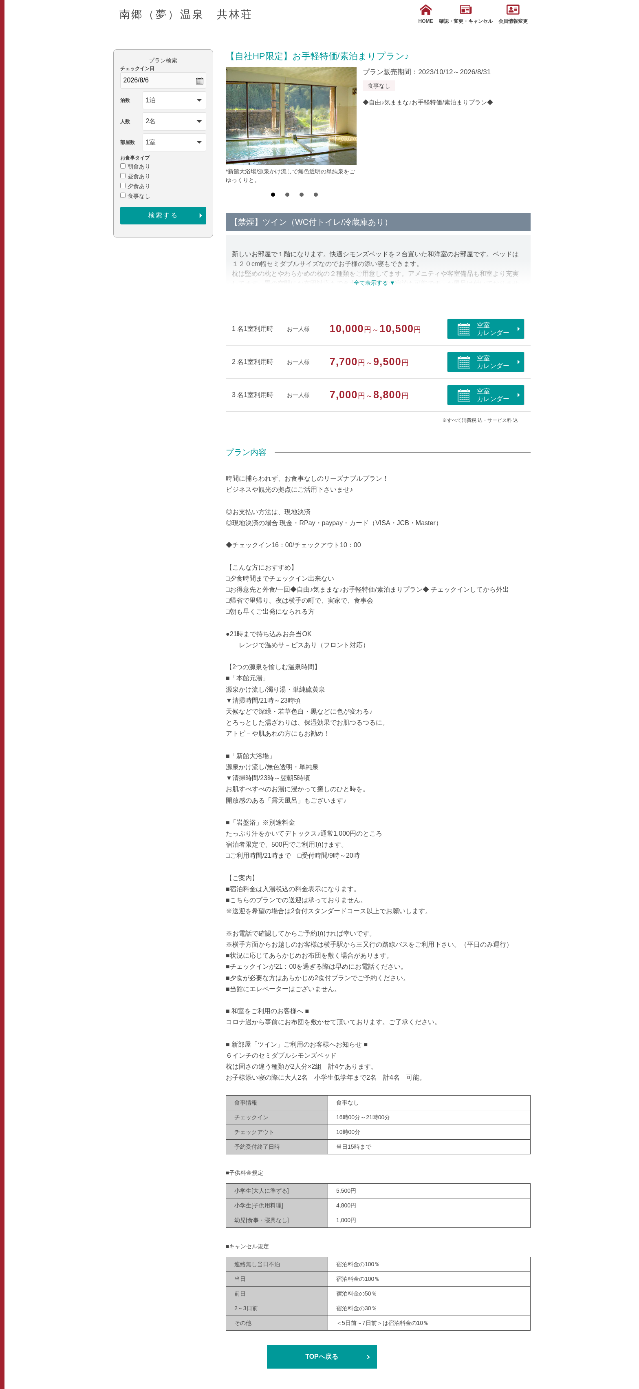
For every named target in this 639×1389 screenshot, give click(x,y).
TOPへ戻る (321, 1356)
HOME (426, 14)
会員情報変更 (513, 14)
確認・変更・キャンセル (466, 14)
